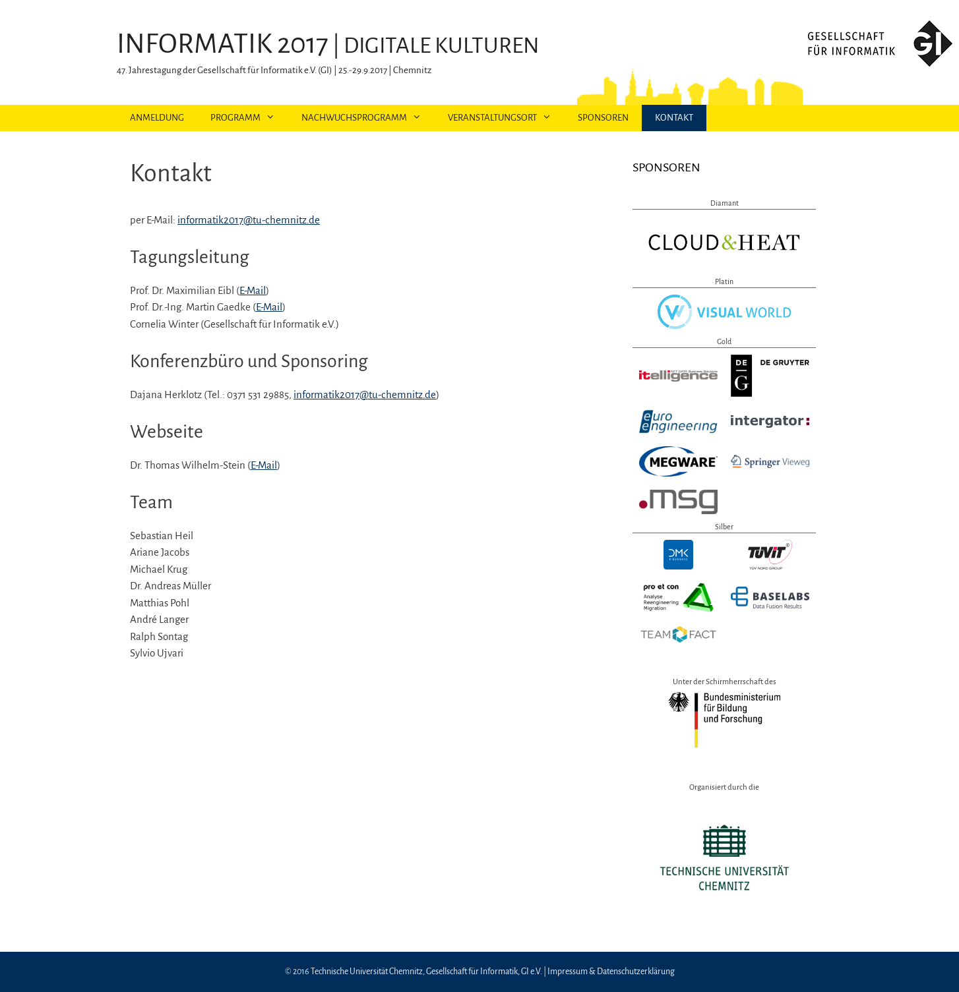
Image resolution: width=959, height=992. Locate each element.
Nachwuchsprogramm (368, 118)
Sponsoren (603, 118)
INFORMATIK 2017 (222, 44)
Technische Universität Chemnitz (367, 971)
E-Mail (252, 290)
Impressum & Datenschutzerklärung (611, 971)
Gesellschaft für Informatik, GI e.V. (484, 971)
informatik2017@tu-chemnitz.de (248, 219)
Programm (249, 118)
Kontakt (674, 118)
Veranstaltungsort (506, 118)
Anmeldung (157, 118)
